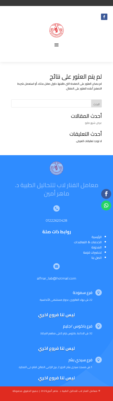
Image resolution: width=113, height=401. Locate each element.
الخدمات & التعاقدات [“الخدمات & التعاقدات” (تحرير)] (88, 242)
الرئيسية (97, 237)
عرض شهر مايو (93, 122)
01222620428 (56, 220)
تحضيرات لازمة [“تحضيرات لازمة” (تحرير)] (92, 252)
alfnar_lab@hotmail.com (56, 278)
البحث (96, 104)
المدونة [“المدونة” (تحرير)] (96, 247)
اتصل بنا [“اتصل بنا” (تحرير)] (96, 258)
